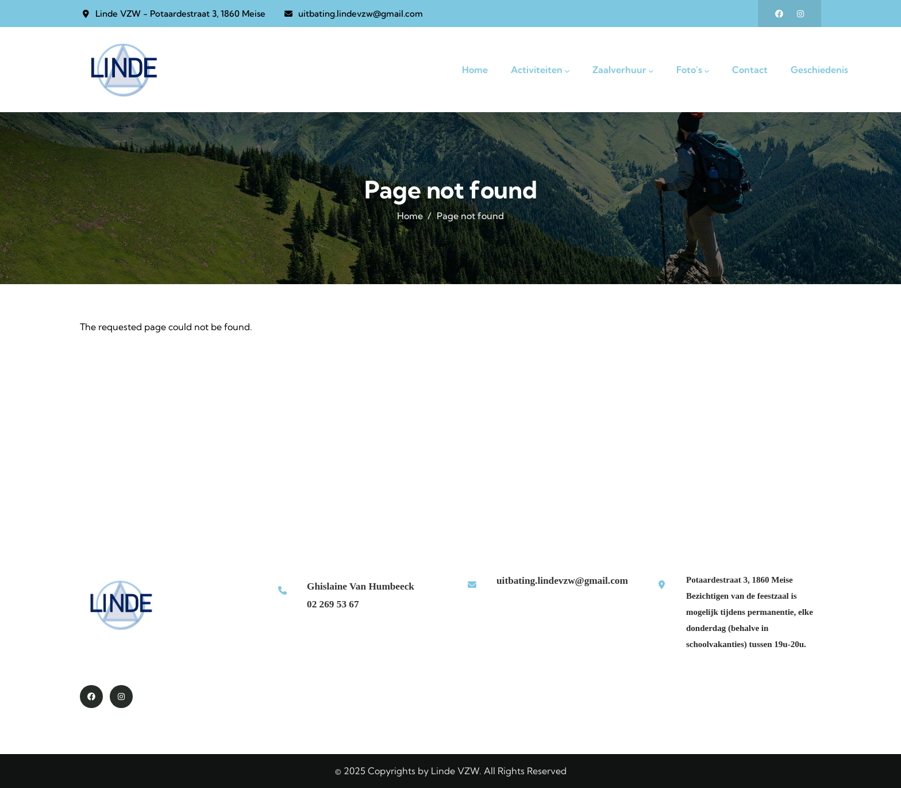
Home (410, 215)
